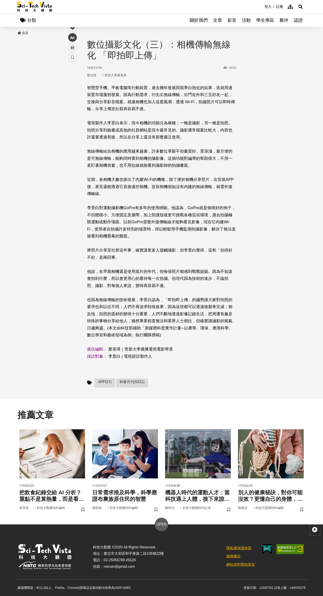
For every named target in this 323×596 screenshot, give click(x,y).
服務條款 (233, 556)
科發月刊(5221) (132, 382)
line (71, 105)
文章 (217, 20)
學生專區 (265, 20)
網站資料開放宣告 (240, 564)
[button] (300, 6)
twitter (72, 96)
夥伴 (283, 20)
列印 (72, 125)
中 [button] (72, 115)
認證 (298, 20)
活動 (246, 20)
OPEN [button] (161, 524)
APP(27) (104, 382)
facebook (72, 86)
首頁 (22, 33)
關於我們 (199, 20)
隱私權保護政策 (238, 548)
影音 (231, 20)
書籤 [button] (72, 135)
